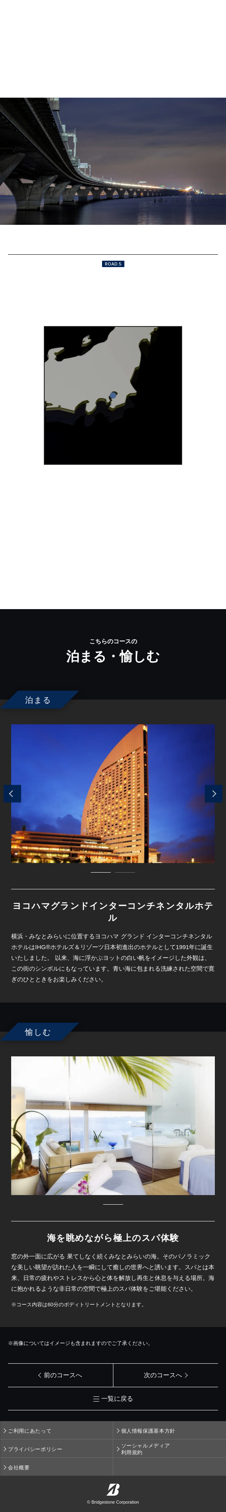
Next (213, 793)
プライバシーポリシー (35, 1449)
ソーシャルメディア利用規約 (145, 1449)
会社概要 (19, 1468)
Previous (12, 793)
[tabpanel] (113, 793)
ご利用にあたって (29, 1431)
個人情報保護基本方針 (148, 1431)
